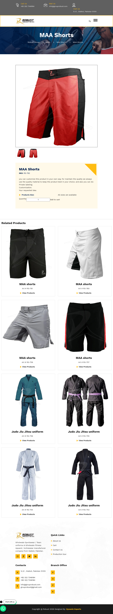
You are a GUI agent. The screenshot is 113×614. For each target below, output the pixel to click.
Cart (53, 545)
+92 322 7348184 (27, 6)
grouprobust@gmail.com (31, 587)
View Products (27, 293)
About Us (56, 541)
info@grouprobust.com (58, 6)
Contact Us (57, 550)
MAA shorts (27, 284)
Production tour (58, 554)
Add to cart (55, 200)
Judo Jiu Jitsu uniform (27, 431)
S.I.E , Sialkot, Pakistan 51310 (84, 11)
